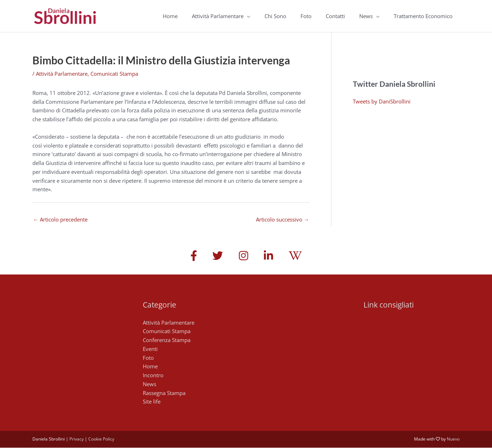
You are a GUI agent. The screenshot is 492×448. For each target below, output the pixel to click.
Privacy (76, 440)
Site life (152, 402)
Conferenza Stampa (166, 340)
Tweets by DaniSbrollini (381, 101)
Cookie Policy (101, 440)
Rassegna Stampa (164, 393)
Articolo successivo (282, 219)
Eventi (150, 349)
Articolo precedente (60, 219)
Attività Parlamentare (218, 16)
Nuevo (453, 440)
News (366, 16)
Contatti (335, 16)
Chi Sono (275, 16)
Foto (306, 16)
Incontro (153, 375)
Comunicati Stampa (114, 73)
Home (170, 16)
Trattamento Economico (423, 16)
